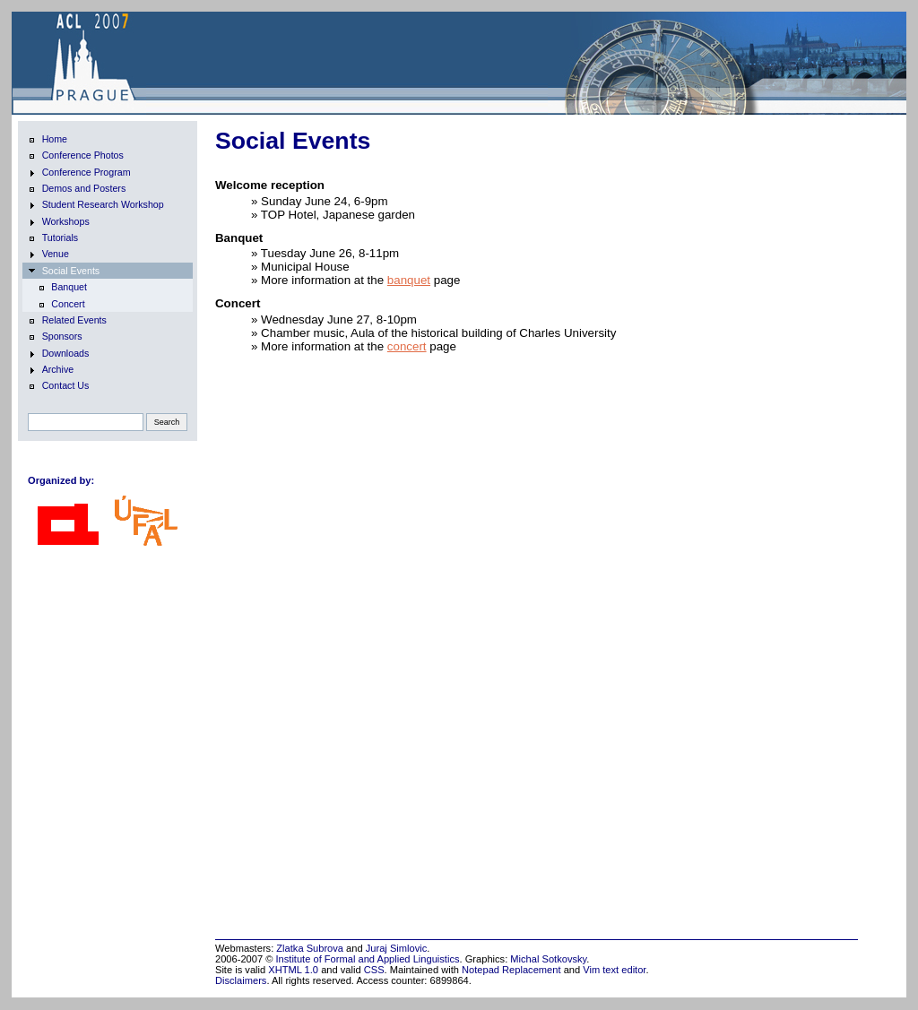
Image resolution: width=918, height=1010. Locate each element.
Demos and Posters (77, 189)
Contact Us (59, 386)
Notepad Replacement (511, 969)
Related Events (67, 321)
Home (47, 140)
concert (407, 346)
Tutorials (53, 238)
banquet (408, 280)
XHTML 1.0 (293, 969)
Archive (51, 370)
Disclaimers (240, 980)
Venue (48, 254)
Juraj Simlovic (397, 948)
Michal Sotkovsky (548, 959)
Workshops (59, 222)
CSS (374, 969)
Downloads (59, 354)
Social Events (64, 271)
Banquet (62, 287)
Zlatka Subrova (309, 948)
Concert (60, 304)
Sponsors (55, 337)
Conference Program (79, 173)
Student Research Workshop (96, 205)
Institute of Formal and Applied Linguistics (367, 959)
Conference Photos (76, 156)
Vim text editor (614, 969)
